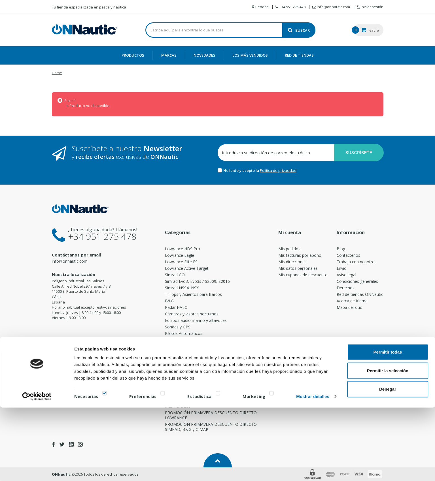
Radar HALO (176, 307)
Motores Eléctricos (182, 341)
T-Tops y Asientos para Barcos (193, 294)
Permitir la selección (387, 444)
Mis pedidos (289, 248)
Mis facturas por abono (299, 255)
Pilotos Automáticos (183, 333)
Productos (133, 55)
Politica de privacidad (278, 170)
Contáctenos (348, 255)
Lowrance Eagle (179, 255)
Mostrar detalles (312, 469)
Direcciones (175, 360)
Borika (171, 399)
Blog (341, 248)
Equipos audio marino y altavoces (196, 320)
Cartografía (175, 373)
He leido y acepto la (241, 170)
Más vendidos (177, 406)
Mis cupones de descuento (303, 274)
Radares (172, 386)
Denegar (387, 462)
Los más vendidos (250, 55)
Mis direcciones (292, 261)
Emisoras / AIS (178, 347)
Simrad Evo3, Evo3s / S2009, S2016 (197, 281)
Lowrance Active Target (187, 268)
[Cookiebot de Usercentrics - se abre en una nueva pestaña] (36, 470)
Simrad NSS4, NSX (182, 287)
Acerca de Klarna (352, 300)
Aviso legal (346, 274)
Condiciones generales (357, 281)
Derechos (346, 287)
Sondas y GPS (177, 327)
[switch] (163, 468)
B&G (169, 300)
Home (57, 72)
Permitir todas (388, 425)
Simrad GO (175, 274)
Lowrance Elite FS (181, 261)
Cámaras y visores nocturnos (191, 314)
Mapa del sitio (349, 307)
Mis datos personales (298, 268)
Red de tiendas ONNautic (360, 294)
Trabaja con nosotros (357, 261)
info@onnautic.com (70, 261)
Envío (342, 268)
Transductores (178, 354)
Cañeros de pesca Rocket (188, 393)
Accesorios (175, 380)
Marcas (169, 55)
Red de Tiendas (299, 55)
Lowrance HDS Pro (182, 248)
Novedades (204, 55)
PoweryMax (176, 367)
